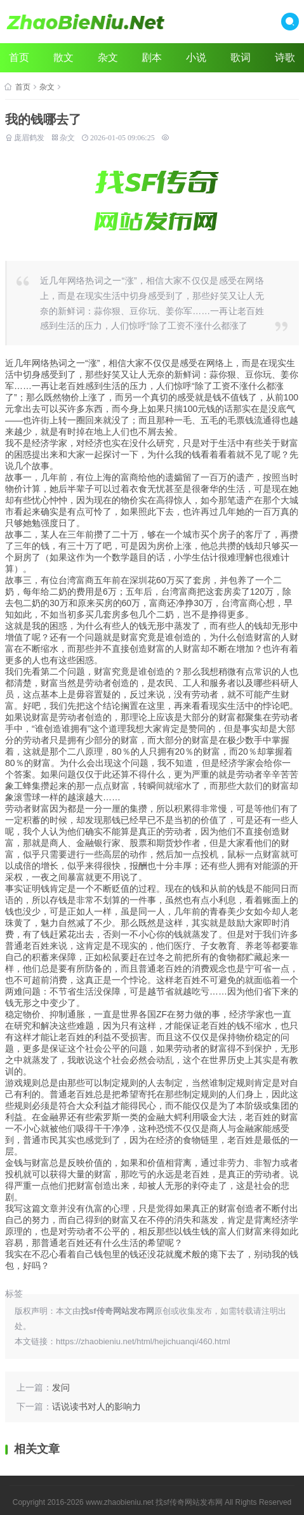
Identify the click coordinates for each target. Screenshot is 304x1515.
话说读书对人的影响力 (96, 1406)
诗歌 (285, 57)
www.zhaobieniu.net (120, 1502)
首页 (19, 57)
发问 (61, 1387)
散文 (63, 57)
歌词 (240, 57)
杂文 (108, 57)
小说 (196, 57)
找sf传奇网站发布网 (188, 1502)
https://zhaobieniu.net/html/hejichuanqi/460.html (143, 1341)
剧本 (152, 57)
